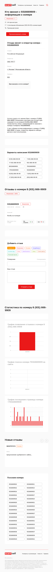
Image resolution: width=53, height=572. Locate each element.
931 (8, 77)
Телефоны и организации (25, 5)
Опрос (34, 251)
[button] (41, 440)
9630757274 (11, 446)
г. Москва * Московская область (18, 69)
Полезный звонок (12, 254)
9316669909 (13, 204)
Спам (18, 251)
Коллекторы (11, 251)
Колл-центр (41, 251)
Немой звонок (26, 251)
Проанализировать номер (17, 34)
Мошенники (20, 248)
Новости (35, 5)
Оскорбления (36, 248)
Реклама (28, 248)
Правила (41, 5)
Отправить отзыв (26, 287)
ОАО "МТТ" (11, 61)
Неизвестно (11, 248)
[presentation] (26, 294)
